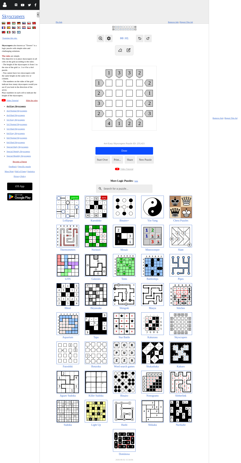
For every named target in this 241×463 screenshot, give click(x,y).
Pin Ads (59, 22)
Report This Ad (186, 22)
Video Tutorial (12, 100)
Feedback (13, 166)
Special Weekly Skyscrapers (18, 151)
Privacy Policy (20, 176)
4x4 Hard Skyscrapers (16, 115)
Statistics (31, 171)
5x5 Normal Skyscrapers (17, 124)
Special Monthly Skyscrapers (19, 156)
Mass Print (9, 171)
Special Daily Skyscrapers (17, 147)
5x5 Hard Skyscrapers (16, 129)
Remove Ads (173, 22)
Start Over (102, 159)
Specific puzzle (24, 166)
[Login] (4, 6)
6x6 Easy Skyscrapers (16, 133)
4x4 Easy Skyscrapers (16, 106)
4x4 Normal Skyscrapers (17, 111)
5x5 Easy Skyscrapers (16, 120)
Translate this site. (9, 38)
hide (136, 181)
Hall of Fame (20, 171)
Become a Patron (20, 161)
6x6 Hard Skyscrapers (16, 142)
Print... (117, 159)
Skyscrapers (13, 16)
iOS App (19, 186)
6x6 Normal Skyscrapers (17, 138)
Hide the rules (32, 100)
